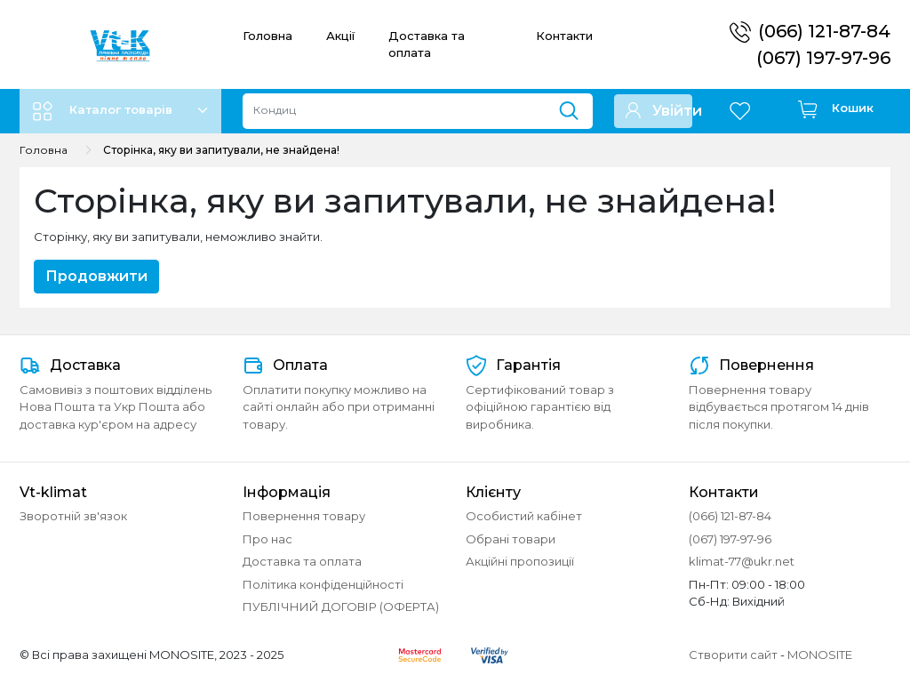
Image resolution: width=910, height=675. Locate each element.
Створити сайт (733, 654)
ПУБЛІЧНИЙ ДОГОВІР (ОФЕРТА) (341, 606)
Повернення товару (304, 516)
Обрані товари (510, 539)
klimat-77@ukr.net (741, 561)
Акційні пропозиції (520, 561)
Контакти (564, 35)
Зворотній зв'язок (73, 516)
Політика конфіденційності (323, 584)
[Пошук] (575, 106)
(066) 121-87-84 (824, 31)
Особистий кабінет (524, 516)
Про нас (267, 539)
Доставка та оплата (302, 561)
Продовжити (96, 276)
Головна (267, 35)
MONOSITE (819, 654)
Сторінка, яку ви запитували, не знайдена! (221, 150)
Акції (340, 35)
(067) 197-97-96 (823, 57)
